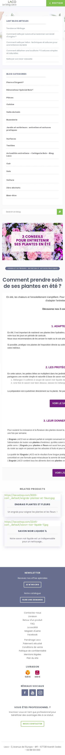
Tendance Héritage (15, 28)
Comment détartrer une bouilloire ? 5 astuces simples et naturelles (32, 52)
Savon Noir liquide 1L (32, 531)
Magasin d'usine (32, 631)
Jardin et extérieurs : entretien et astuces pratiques (32, 268)
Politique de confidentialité (32, 650)
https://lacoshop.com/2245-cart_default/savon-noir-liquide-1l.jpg (26, 523)
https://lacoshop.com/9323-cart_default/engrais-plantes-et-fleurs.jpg (29, 497)
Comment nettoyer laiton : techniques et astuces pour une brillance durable (31, 43)
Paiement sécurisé (32, 643)
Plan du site (32, 658)
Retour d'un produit (32, 620)
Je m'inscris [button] (32, 584)
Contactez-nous (32, 612)
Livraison (32, 616)
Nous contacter (32, 724)
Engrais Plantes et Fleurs (32, 504)
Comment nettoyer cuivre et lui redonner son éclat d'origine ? (30, 35)
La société (32, 627)
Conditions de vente (32, 647)
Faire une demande (32, 599)
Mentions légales (32, 654)
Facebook (32, 634)
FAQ (32, 623)
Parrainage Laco (32, 639)
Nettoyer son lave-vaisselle (19, 59)
